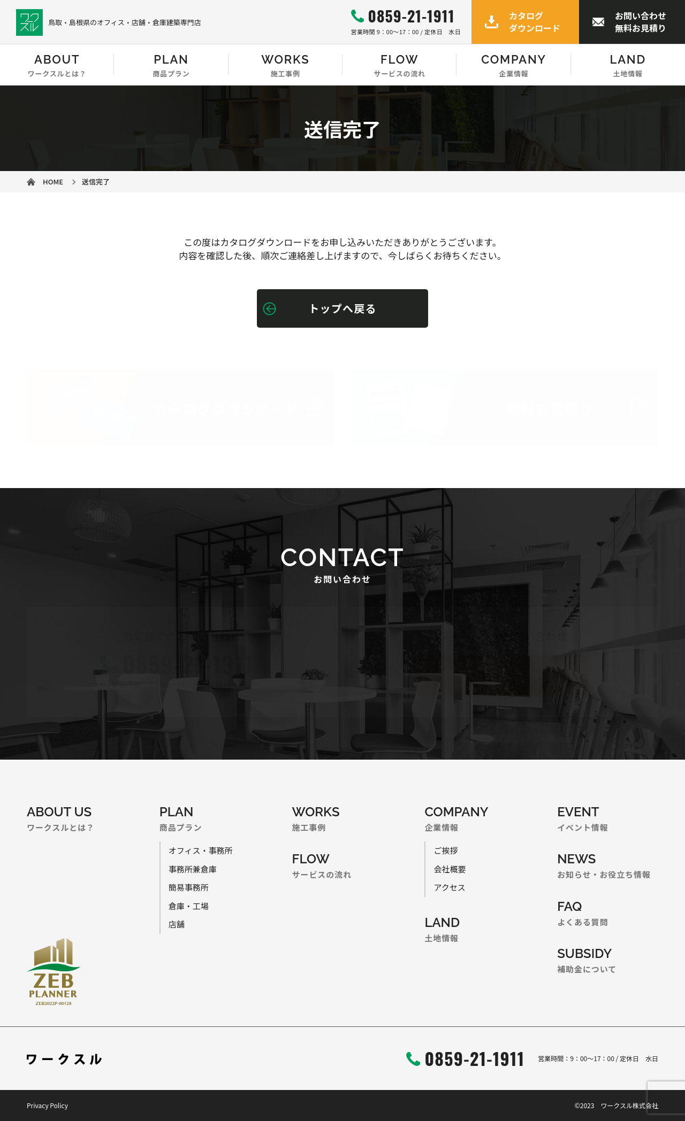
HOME (53, 181)
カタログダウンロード (534, 21)
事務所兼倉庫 (193, 869)
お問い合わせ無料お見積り (640, 21)
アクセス (449, 887)
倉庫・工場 (189, 905)
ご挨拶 (445, 850)
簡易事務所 (189, 887)
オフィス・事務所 (201, 850)
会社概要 (449, 869)
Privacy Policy (47, 1105)
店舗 (177, 924)
